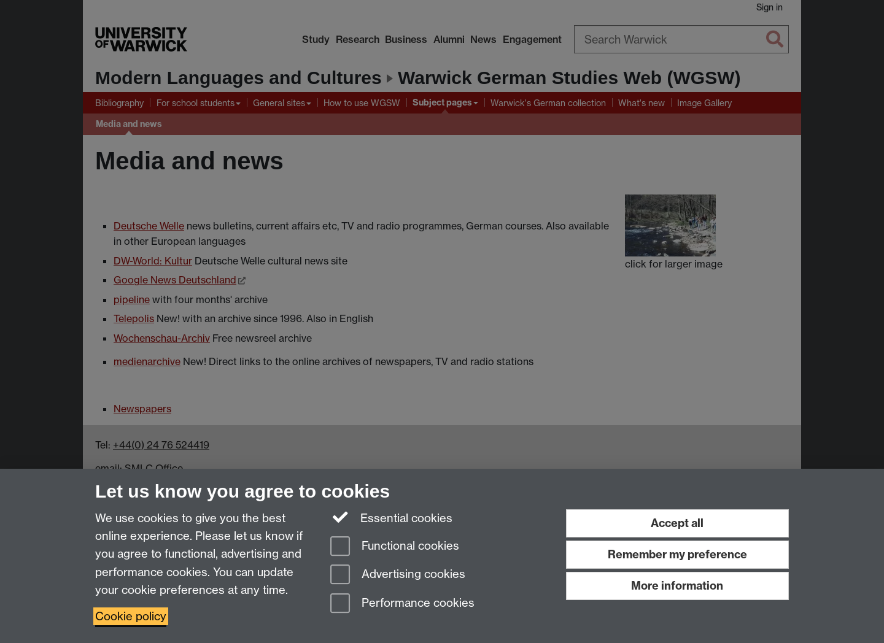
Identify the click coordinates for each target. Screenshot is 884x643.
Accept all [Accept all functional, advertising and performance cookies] (677, 523)
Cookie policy (130, 616)
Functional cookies (394, 547)
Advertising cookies (397, 575)
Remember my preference (677, 554)
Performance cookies (402, 604)
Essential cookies (391, 517)
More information (677, 586)
